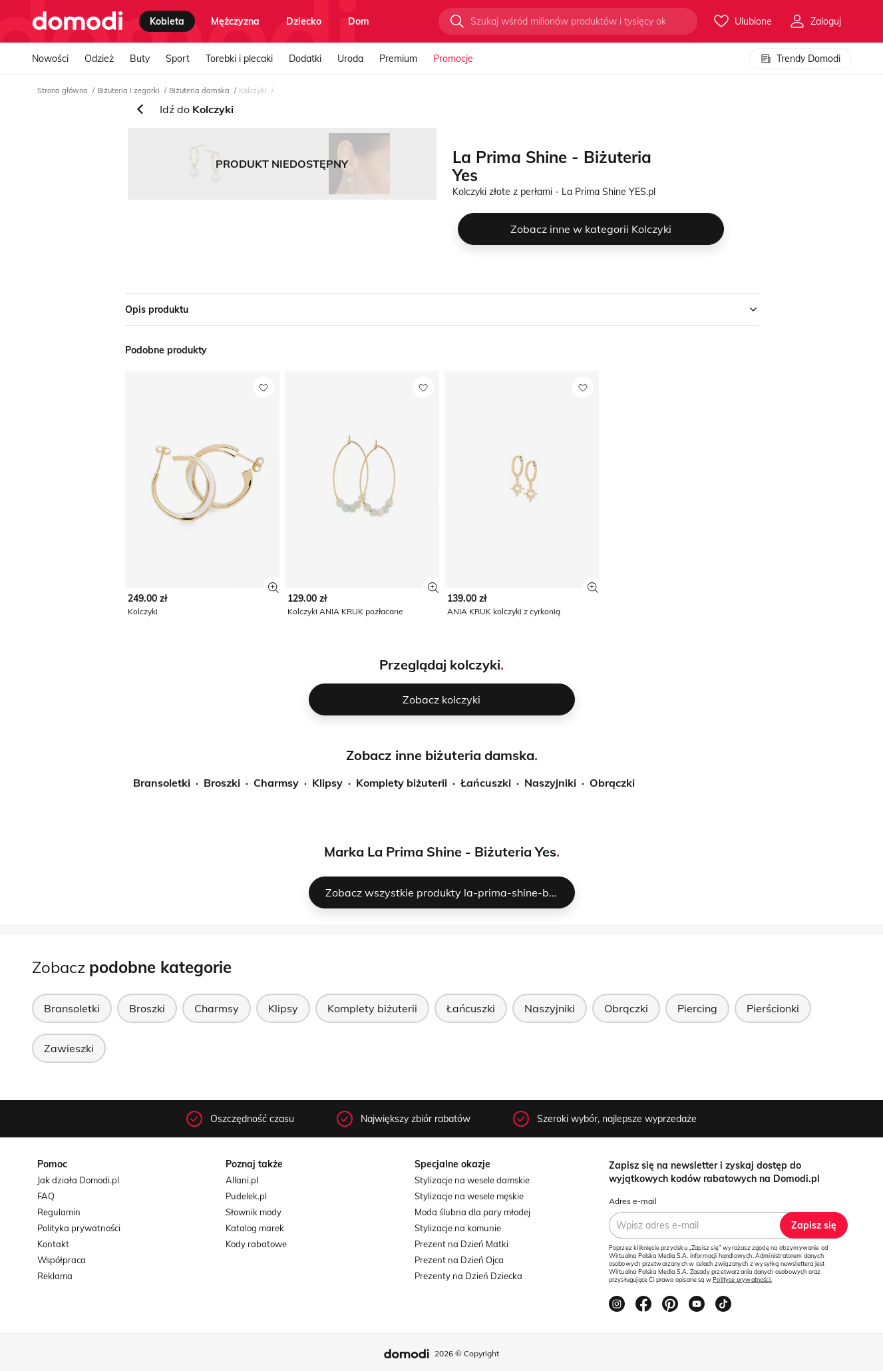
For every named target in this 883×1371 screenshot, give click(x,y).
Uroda (350, 59)
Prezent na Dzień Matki (461, 1244)
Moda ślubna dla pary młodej (472, 1212)
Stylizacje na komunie (458, 1228)
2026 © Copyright (467, 1353)
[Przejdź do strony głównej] (77, 21)
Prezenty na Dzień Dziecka (468, 1276)
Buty (140, 59)
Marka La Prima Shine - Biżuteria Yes (440, 851)
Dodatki (305, 59)
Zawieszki (69, 1048)
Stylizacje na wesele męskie (469, 1196)
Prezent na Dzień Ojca (459, 1260)
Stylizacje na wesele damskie (472, 1180)
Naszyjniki (550, 782)
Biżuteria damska (199, 90)
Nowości (50, 59)
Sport (178, 59)
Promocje (453, 59)
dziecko (303, 21)
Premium (398, 59)
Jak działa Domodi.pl (78, 1180)
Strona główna (62, 90)
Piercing (697, 1008)
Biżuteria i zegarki (128, 90)
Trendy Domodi (800, 59)
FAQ (46, 1196)
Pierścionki (773, 1008)
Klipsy (327, 782)
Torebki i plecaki (239, 59)
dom (358, 21)
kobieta (167, 21)
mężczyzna (235, 21)
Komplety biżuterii (401, 782)
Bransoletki (161, 782)
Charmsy (276, 782)
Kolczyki (253, 90)
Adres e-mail (633, 1201)
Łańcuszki (485, 782)
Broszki (222, 782)
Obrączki (612, 782)
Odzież (99, 59)
